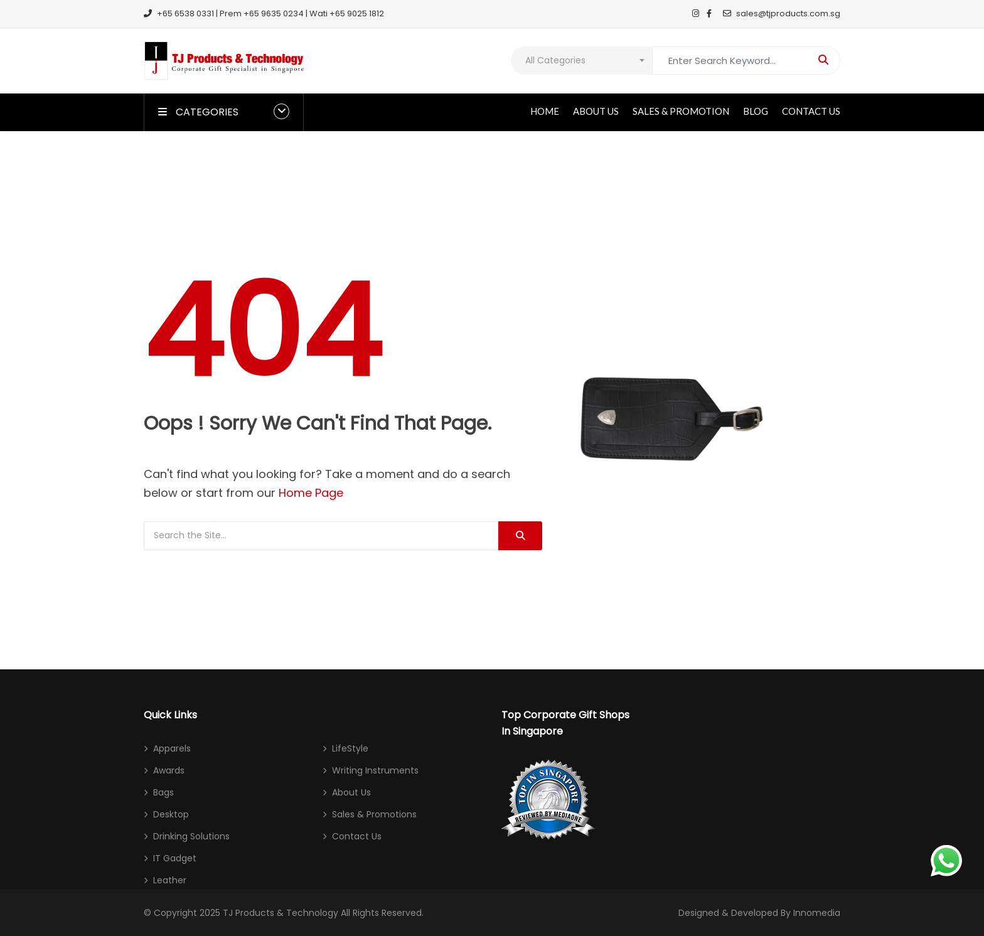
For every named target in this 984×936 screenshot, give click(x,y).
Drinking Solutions (191, 836)
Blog (755, 111)
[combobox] (581, 60)
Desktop (171, 814)
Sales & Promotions (374, 814)
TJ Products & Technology (280, 913)
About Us (596, 111)
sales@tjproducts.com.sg (781, 13)
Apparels (172, 748)
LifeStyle (350, 748)
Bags (163, 792)
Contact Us (811, 111)
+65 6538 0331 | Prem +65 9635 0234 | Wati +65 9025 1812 (264, 13)
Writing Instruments (375, 770)
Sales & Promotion (681, 111)
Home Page (311, 493)
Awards (168, 770)
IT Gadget (174, 858)
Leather (169, 880)
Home (544, 111)
